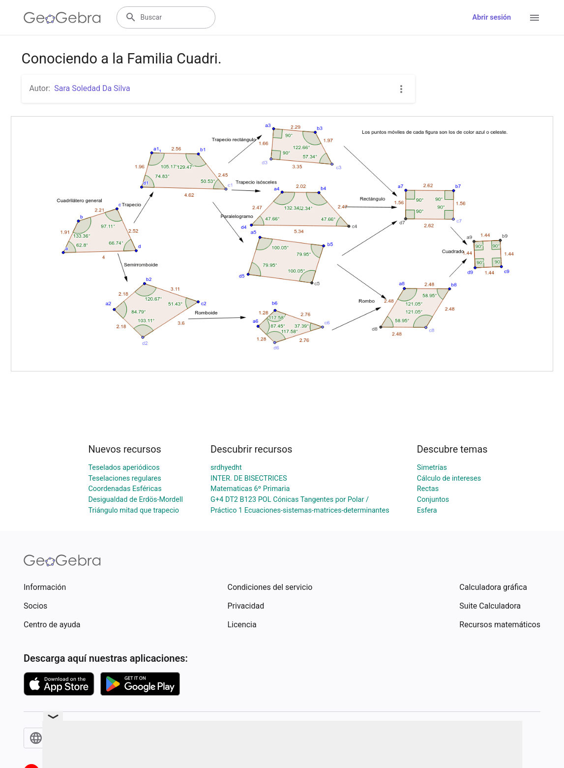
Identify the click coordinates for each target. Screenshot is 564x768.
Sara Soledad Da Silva (92, 88)
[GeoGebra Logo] (62, 18)
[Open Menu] (534, 18)
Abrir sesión (492, 17)
